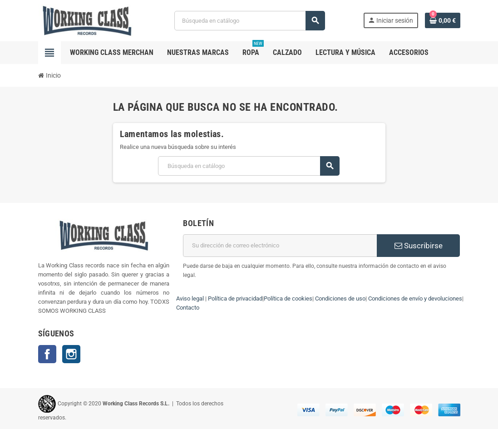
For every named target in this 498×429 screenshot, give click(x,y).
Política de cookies (288, 298)
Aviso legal (190, 298)
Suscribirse (418, 245)
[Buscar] (249, 20)
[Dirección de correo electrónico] (280, 245)
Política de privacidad (235, 298)
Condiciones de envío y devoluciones (415, 298)
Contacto (187, 307)
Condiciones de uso (340, 298)
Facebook (47, 354)
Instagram (71, 354)
